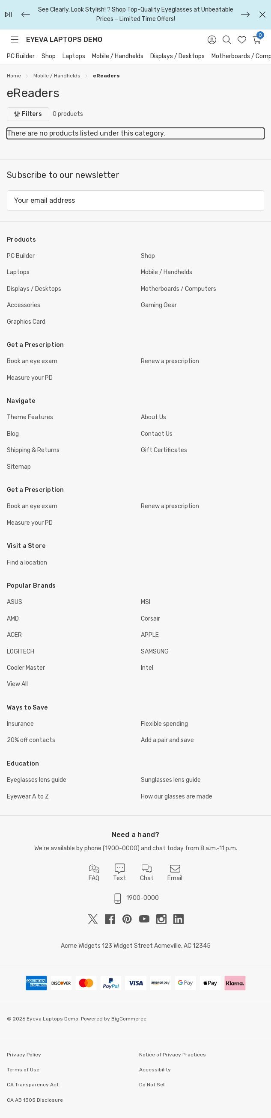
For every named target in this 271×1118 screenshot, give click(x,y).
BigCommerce (128, 1019)
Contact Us (157, 434)
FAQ (94, 873)
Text (119, 873)
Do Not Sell (152, 1085)
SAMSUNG (155, 651)
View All (17, 684)
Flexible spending (164, 724)
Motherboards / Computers (178, 289)
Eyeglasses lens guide (36, 780)
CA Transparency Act (33, 1085)
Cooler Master (26, 667)
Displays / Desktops (177, 56)
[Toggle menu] (14, 39)
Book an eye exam (32, 361)
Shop (49, 56)
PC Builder (21, 56)
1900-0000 (121, 848)
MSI (145, 602)
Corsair (150, 618)
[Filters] (28, 114)
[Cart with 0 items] (256, 39)
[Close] (262, 14)
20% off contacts (31, 740)
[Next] (245, 14)
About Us (153, 417)
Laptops (74, 56)
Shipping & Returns (33, 450)
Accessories (23, 305)
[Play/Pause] (8, 14)
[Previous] (25, 14)
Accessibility (155, 1070)
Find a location (27, 562)
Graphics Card (26, 321)
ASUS (14, 602)
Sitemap (19, 466)
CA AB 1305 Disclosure (35, 1100)
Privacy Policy (24, 1055)
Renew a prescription (170, 361)
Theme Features (30, 417)
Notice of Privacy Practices (172, 1055)
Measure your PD (30, 378)
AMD (13, 618)
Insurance (20, 724)
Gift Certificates (164, 450)
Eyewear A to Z (28, 796)
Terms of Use (23, 1070)
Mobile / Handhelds (117, 56)
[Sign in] (211, 39)
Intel (147, 667)
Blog (13, 434)
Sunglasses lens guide (171, 780)
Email (174, 873)
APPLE (150, 635)
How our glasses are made (176, 796)
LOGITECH (20, 651)
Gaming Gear (159, 305)
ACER (14, 635)
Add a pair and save (167, 740)
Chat (147, 873)
